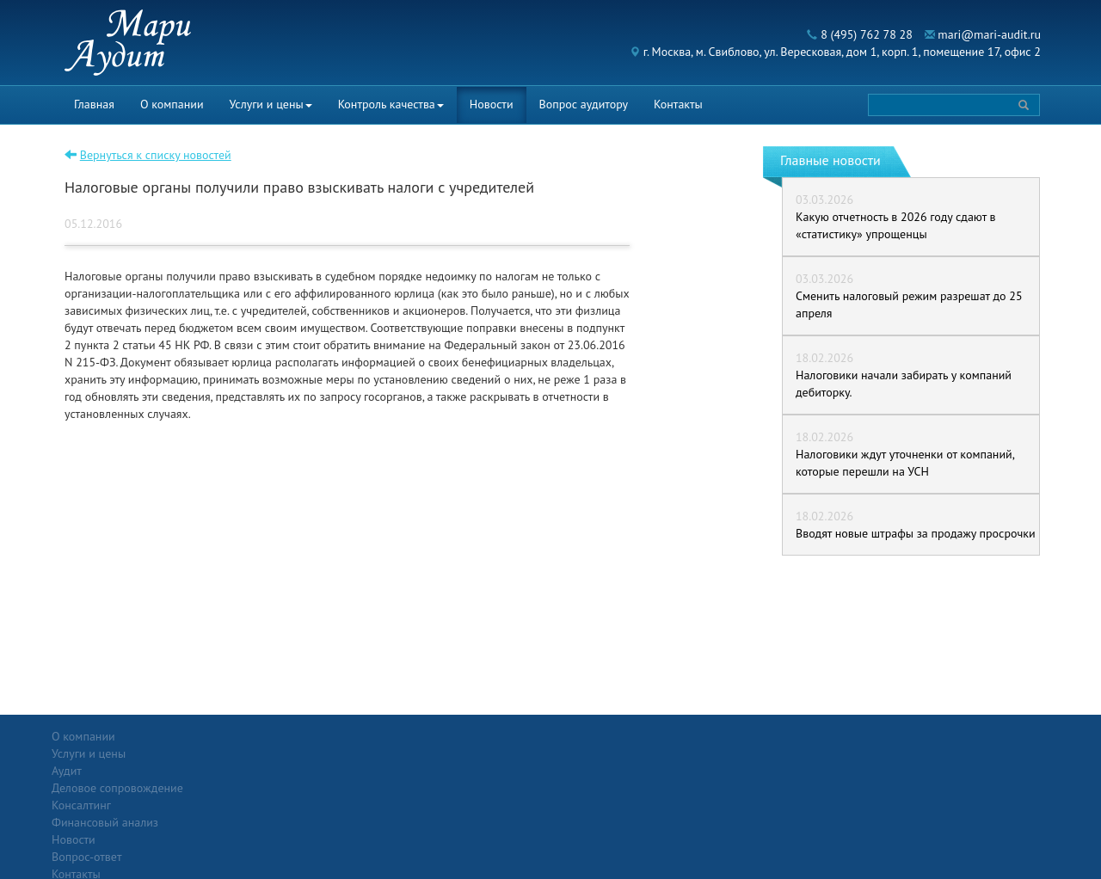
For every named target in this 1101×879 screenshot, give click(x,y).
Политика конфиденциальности (949, 736)
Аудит (227, 753)
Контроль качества (391, 104)
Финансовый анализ (265, 805)
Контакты (678, 104)
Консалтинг (242, 788)
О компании (172, 104)
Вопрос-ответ (592, 736)
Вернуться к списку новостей (155, 155)
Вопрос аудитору (584, 104)
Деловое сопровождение (278, 770)
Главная (94, 104)
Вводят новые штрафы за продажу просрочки (916, 533)
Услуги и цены (271, 104)
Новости (492, 104)
